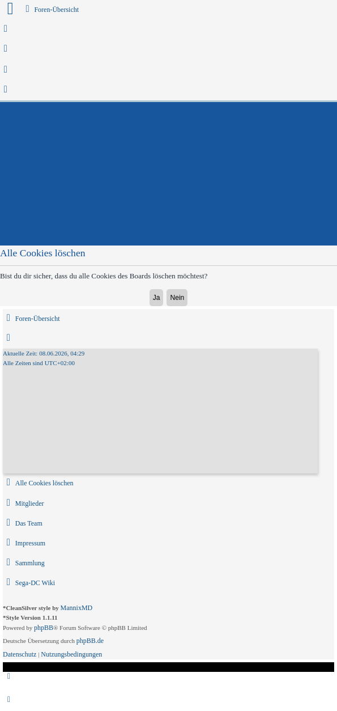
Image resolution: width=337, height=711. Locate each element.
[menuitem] (6, 29)
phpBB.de (90, 641)
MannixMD (77, 608)
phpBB (43, 628)
